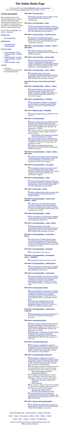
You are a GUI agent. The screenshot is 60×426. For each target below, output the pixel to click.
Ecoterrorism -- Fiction (40, 189)
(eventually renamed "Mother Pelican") (42, 104)
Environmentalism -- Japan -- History (44, 223)
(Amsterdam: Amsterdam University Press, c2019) (43, 28)
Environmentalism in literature (42, 354)
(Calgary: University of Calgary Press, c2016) (43, 157)
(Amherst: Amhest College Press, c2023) (43, 346)
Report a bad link (31, 412)
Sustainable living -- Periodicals (42, 99)
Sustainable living (10, 44)
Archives (32, 419)
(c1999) (41, 16)
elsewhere (10, 32)
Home (10, 416)
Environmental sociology (40, 287)
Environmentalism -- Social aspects (43, 273)
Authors (31, 416)
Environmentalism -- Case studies (43, 164)
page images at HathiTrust (39, 373)
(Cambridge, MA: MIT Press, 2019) (43, 333)
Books (15, 419)
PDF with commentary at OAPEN (42, 136)
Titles (37, 416)
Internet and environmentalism (42, 401)
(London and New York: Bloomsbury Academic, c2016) (41, 302)
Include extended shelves (42, 8)
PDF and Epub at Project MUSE (41, 390)
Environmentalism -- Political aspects (44, 263)
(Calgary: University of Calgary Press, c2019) (42, 169)
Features (26, 419)
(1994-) (40, 113)
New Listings (24, 416)
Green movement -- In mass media (43, 57)
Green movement (38, 13)
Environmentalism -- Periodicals (43, 249)
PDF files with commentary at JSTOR (43, 391)
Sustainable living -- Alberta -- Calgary (45, 86)
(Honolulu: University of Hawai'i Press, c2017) (43, 75)
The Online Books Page (30, 3)
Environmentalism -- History (42, 213)
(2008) (40, 38)
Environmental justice (39, 320)
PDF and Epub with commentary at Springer (45, 135)
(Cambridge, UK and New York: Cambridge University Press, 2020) (43, 279)
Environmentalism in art (40, 341)
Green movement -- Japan (12, 62)
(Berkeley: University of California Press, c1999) (42, 205)
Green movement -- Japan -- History (44, 70)
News (20, 419)
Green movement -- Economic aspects (44, 34)
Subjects (43, 416)
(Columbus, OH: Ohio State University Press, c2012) (43, 394)
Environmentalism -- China (41, 177)
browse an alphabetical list (21, 10)
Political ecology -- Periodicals (42, 110)
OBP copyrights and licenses (29, 423)
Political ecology (10, 46)
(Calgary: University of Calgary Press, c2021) (41, 91)
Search (16, 416)
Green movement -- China (12, 52)
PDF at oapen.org (37, 383)
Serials (49, 416)
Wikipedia (15, 30)
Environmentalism (10, 38)
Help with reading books (17, 412)
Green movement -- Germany (13, 57)
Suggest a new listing (44, 412)
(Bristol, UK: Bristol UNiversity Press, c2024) (43, 123)
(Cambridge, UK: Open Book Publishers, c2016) (43, 63)
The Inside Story (42, 419)
